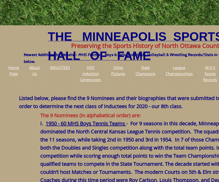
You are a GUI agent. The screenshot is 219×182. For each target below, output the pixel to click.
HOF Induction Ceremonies (90, 73)
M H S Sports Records (210, 73)
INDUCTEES (60, 67)
